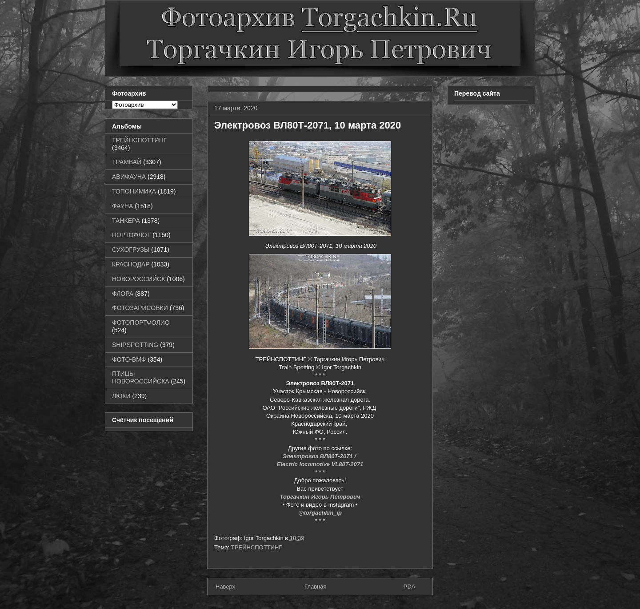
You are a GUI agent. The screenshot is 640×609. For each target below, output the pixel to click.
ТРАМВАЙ (126, 161)
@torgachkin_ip (320, 512)
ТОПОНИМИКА (134, 191)
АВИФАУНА (129, 176)
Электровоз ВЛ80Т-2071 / (319, 456)
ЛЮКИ (121, 395)
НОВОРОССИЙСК (138, 278)
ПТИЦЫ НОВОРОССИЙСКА (140, 377)
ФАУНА (122, 206)
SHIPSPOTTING (135, 344)
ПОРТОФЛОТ (131, 234)
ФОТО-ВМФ (129, 359)
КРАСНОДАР (131, 264)
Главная (315, 586)
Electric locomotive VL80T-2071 (320, 464)
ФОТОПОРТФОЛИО (141, 322)
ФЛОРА (122, 293)
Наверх (225, 586)
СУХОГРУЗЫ (130, 249)
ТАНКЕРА (126, 220)
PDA (410, 586)
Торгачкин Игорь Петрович (320, 496)
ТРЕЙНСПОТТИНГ (256, 547)
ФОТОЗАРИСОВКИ (140, 307)
